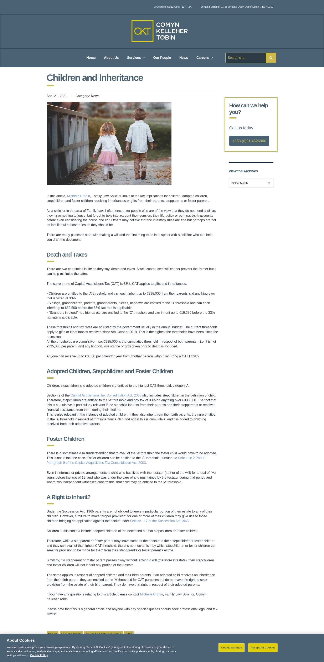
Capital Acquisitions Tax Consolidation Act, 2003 (106, 395)
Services (136, 58)
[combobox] (251, 183)
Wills (129, 634)
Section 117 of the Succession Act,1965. (160, 521)
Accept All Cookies (263, 650)
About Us (111, 57)
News (183, 57)
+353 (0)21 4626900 (249, 141)
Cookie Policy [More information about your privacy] (39, 657)
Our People (162, 57)
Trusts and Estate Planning (103, 634)
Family (52, 634)
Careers (204, 58)
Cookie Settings (231, 650)
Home (91, 57)
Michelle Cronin (78, 196)
